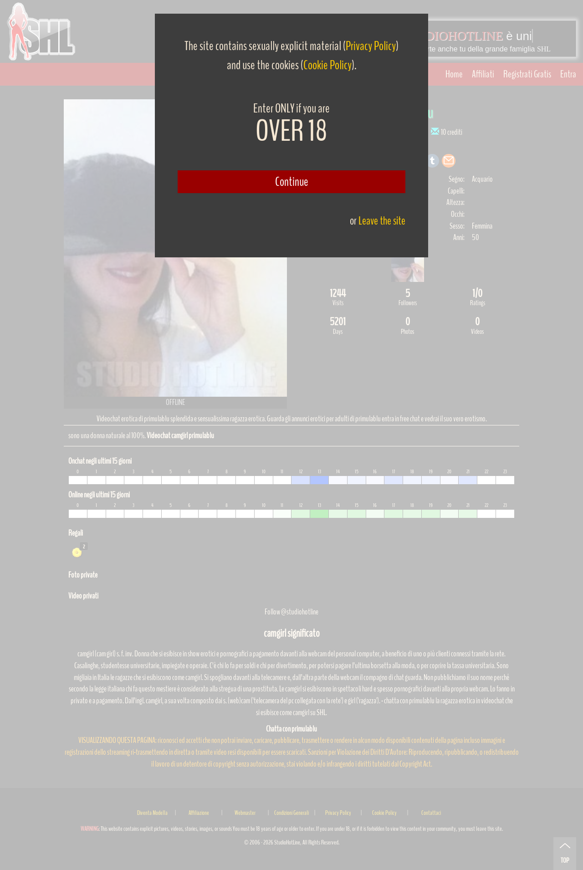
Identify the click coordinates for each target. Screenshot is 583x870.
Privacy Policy (371, 46)
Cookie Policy (327, 65)
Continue (291, 181)
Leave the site (381, 221)
